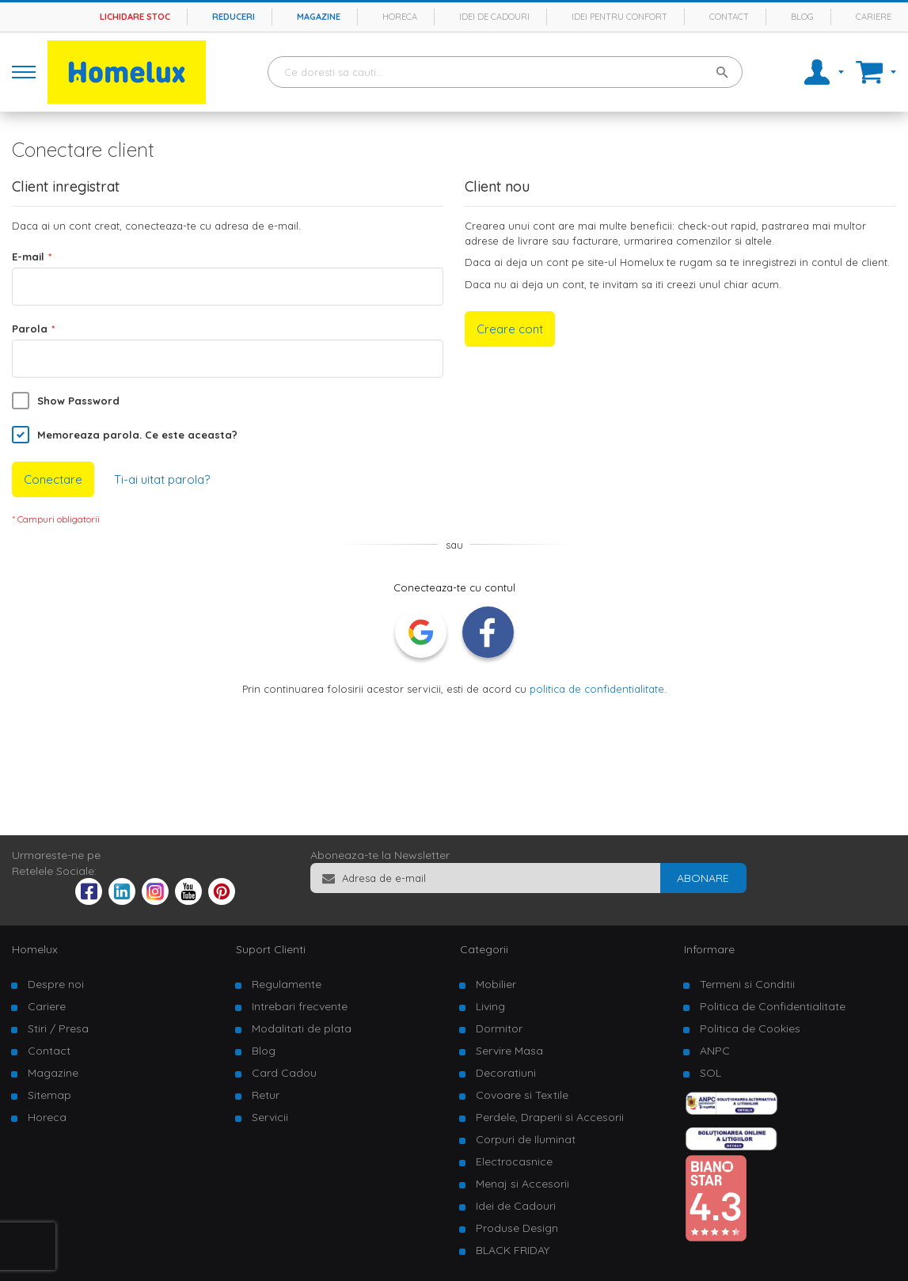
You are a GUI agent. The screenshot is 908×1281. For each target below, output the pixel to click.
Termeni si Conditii (747, 984)
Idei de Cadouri (516, 1206)
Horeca (399, 16)
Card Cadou (284, 1073)
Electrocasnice (514, 1161)
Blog (802, 16)
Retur (265, 1095)
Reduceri (233, 16)
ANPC (715, 1050)
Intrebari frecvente (300, 1006)
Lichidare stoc (135, 16)
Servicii (270, 1117)
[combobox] (505, 72)
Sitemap (49, 1095)
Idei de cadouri (494, 16)
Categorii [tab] (484, 949)
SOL (710, 1073)
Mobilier (496, 984)
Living (490, 1006)
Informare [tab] (709, 949)
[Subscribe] (703, 878)
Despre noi (56, 984)
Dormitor (499, 1028)
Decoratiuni (506, 1073)
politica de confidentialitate (597, 688)
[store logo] (126, 72)
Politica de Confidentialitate (772, 1006)
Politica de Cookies (750, 1028)
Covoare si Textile (522, 1095)
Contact (729, 16)
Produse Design (517, 1228)
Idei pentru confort (619, 16)
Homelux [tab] (35, 949)
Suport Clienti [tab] (271, 949)
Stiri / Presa (58, 1028)
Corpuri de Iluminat (526, 1139)
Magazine (318, 16)
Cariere (873, 16)
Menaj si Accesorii (522, 1183)
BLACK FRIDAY (512, 1250)
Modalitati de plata (301, 1028)
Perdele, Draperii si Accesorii (550, 1117)
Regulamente (286, 984)
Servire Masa (509, 1050)
